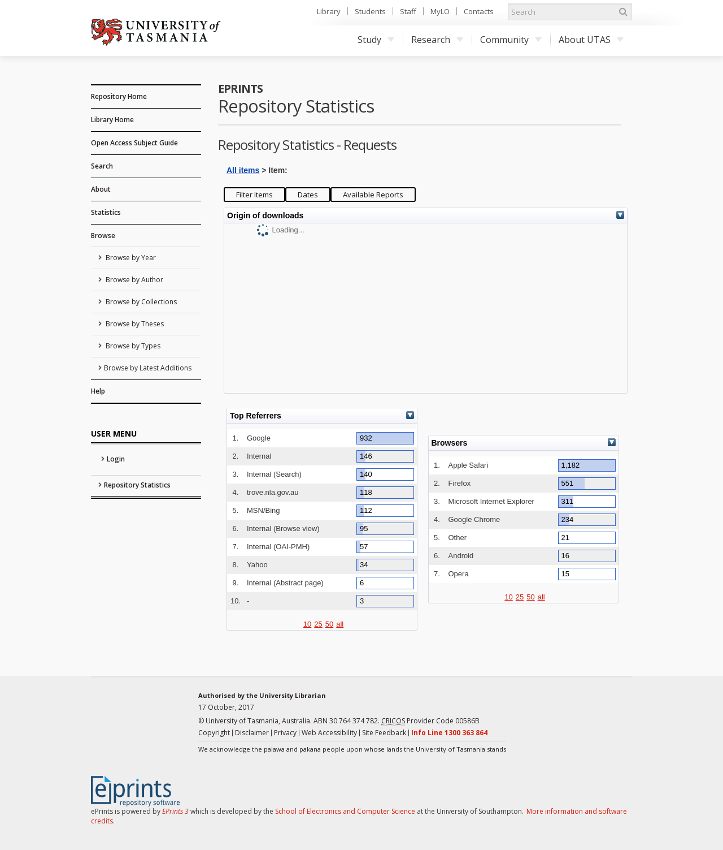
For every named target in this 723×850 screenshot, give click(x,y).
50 (329, 624)
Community (511, 39)
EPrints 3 (175, 811)
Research (437, 39)
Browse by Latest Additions (147, 368)
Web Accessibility (329, 732)
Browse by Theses (134, 324)
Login (116, 459)
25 (318, 624)
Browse (103, 235)
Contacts (479, 11)
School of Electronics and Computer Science (345, 811)
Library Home (112, 119)
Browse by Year (130, 257)
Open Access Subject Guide (134, 143)
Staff (408, 11)
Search (102, 166)
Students (370, 11)
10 (307, 624)
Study (376, 39)
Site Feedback (384, 732)
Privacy (285, 732)
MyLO (440, 11)
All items (243, 170)
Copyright (214, 732)
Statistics (106, 212)
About (101, 189)
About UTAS (591, 39)
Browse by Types (132, 346)
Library (329, 11)
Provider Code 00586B (430, 721)
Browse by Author (133, 279)
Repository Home (119, 96)
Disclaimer (252, 732)
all (339, 624)
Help (98, 391)
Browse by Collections (140, 302)
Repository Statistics (137, 485)
